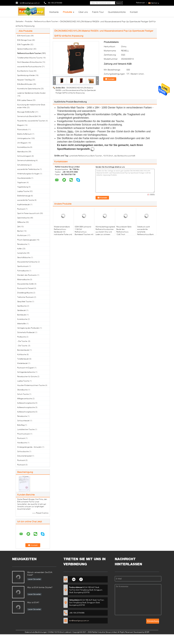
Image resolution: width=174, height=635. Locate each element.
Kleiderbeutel (22, 363)
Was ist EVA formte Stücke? (39, 587)
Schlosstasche (23, 451)
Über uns (83, 12)
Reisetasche (22, 244)
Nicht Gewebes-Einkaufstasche (29, 62)
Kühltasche (21, 354)
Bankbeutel (21, 315)
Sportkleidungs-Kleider (26, 75)
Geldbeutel (21, 310)
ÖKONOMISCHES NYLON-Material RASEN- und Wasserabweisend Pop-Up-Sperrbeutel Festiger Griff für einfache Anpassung (76, 90)
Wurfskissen (22, 235)
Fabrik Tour (98, 12)
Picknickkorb (22, 129)
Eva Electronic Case (25, 71)
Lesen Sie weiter (34, 579)
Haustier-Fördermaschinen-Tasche (31, 385)
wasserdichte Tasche (25, 200)
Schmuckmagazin (24, 156)
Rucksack (21, 209)
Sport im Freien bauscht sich (28, 213)
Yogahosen (21, 182)
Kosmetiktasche (23, 147)
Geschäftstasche (23, 257)
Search (119, 3)
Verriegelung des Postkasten (28, 328)
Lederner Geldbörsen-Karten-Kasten (31, 93)
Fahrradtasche (23, 271)
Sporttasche (22, 306)
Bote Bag (20, 425)
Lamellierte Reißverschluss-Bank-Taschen (85, 156)
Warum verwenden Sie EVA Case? (39, 573)
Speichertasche (23, 218)
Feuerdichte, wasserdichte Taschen (31, 121)
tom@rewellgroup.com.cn (30, 3)
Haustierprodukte (24, 178)
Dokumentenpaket (24, 456)
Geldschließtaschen (25, 49)
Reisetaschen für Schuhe (27, 376)
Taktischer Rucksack (25, 297)
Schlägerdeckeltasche (26, 372)
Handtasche (22, 443)
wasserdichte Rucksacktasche (29, 66)
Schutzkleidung (23, 165)
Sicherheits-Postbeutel (26, 332)
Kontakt (134, 12)
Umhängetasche (23, 138)
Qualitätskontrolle (117, 12)
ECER (147, 632)
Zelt (18, 226)
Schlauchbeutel (23, 420)
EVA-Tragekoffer (23, 44)
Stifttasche (21, 222)
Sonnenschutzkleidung (26, 160)
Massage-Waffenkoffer (26, 112)
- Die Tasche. (22, 341)
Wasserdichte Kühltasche (27, 262)
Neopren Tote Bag (24, 80)
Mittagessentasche (24, 398)
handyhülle (21, 253)
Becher (20, 231)
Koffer (19, 249)
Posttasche (21, 337)
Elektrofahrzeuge (23, 196)
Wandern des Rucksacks (27, 275)
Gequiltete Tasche (24, 301)
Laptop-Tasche (23, 191)
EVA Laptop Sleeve (24, 100)
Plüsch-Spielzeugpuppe (26, 240)
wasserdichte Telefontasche (28, 169)
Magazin (20, 125)
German (155, 3)
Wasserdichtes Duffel (25, 284)
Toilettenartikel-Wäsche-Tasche (29, 58)
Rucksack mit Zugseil (25, 368)
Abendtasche (22, 151)
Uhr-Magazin (22, 143)
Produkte (67, 12)
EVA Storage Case (24, 40)
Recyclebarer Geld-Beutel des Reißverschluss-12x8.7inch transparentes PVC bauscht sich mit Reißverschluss (124, 234)
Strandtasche (22, 390)
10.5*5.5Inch (108, 156)
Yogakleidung (22, 187)
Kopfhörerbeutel (23, 204)
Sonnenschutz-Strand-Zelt (27, 116)
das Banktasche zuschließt (124, 156)
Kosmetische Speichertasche (28, 88)
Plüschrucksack (23, 434)
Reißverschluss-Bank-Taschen (46, 21)
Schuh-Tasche (23, 394)
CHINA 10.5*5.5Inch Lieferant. (60, 632)
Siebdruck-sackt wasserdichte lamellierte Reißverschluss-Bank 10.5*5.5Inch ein (145, 232)
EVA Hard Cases (23, 36)
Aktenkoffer (21, 323)
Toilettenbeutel (23, 359)
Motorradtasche (23, 279)
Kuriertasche (22, 319)
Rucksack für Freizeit (25, 288)
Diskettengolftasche (25, 293)
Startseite (54, 12)
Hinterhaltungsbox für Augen (28, 174)
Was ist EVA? (33, 602)
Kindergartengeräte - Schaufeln (29, 447)
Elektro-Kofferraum (24, 134)
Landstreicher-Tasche (26, 429)
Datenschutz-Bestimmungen (36, 632)
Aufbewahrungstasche (26, 403)
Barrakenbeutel (23, 350)
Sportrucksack (22, 266)
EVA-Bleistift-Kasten (25, 84)
